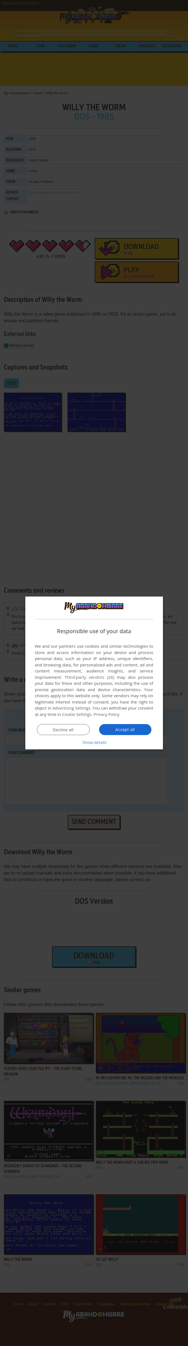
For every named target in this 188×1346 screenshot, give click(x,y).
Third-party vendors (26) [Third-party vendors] (89, 677)
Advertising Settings (72, 708)
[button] (94, 742)
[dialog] (94, 673)
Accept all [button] (125, 729)
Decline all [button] (63, 729)
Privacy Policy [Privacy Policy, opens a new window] (106, 714)
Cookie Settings (76, 714)
